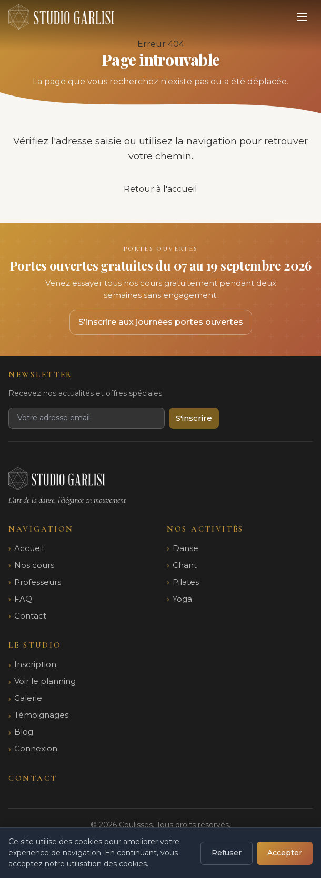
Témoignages (41, 715)
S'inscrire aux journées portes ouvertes (160, 322)
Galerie (28, 698)
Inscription (35, 664)
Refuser (227, 852)
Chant (185, 565)
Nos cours (34, 565)
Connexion (35, 749)
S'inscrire (194, 418)
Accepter (284, 852)
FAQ (23, 599)
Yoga (182, 599)
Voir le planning (45, 681)
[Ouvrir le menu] (302, 16)
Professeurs (37, 582)
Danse (185, 548)
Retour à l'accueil (160, 189)
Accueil (29, 548)
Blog (23, 732)
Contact (30, 616)
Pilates (186, 582)
